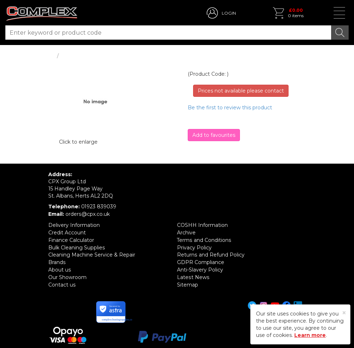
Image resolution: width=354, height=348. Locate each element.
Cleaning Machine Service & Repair (91, 253)
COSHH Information (202, 224)
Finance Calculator (71, 238)
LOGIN (229, 13)
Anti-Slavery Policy (200, 267)
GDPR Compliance (200, 260)
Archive (186, 231)
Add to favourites (213, 135)
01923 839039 (99, 206)
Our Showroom (67, 274)
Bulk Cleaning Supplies (76, 246)
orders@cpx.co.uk (87, 213)
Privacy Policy (194, 246)
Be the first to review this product (230, 107)
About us (59, 267)
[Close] (344, 313)
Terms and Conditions (204, 238)
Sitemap (187, 281)
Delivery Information (74, 224)
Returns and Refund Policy (210, 253)
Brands (56, 260)
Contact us (61, 281)
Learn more (310, 335)
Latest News (193, 274)
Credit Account (67, 231)
